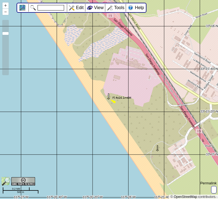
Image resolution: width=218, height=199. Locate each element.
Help (139, 7)
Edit (80, 7)
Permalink (208, 183)
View (99, 7)
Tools (119, 7)
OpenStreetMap (185, 197)
